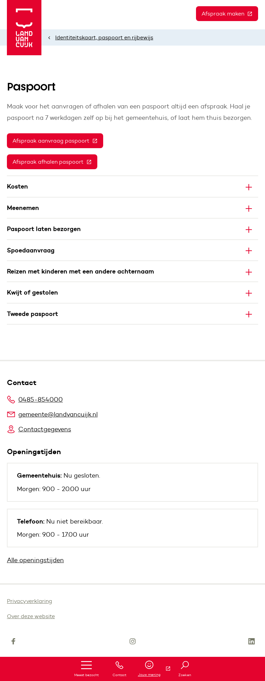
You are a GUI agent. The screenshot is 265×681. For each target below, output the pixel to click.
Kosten (17, 186)
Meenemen (23, 208)
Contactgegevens (39, 429)
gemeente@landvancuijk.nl (52, 414)
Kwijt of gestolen (32, 292)
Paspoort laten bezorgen (44, 229)
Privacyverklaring (29, 601)
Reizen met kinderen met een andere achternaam (80, 271)
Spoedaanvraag (31, 250)
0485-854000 (35, 399)
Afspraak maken (230, 13)
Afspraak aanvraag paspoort (57, 140)
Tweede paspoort (32, 314)
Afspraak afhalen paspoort (54, 162)
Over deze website (31, 616)
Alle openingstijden (35, 560)
